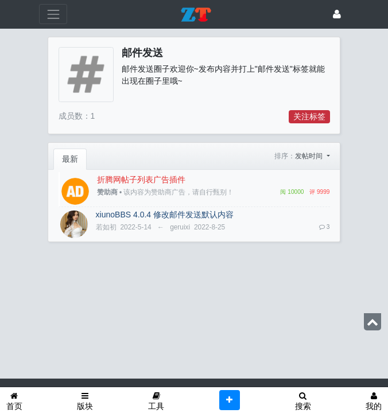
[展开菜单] (53, 14)
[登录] (337, 14)
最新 (70, 158)
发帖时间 (309, 156)
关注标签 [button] (309, 116)
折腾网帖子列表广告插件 (141, 179)
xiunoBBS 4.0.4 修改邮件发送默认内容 (165, 214)
